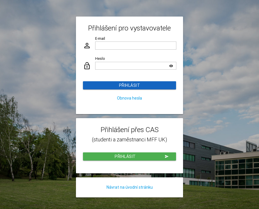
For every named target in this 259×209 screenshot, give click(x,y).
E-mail (100, 38)
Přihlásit (129, 85)
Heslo (100, 58)
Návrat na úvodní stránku (130, 187)
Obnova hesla (129, 98)
